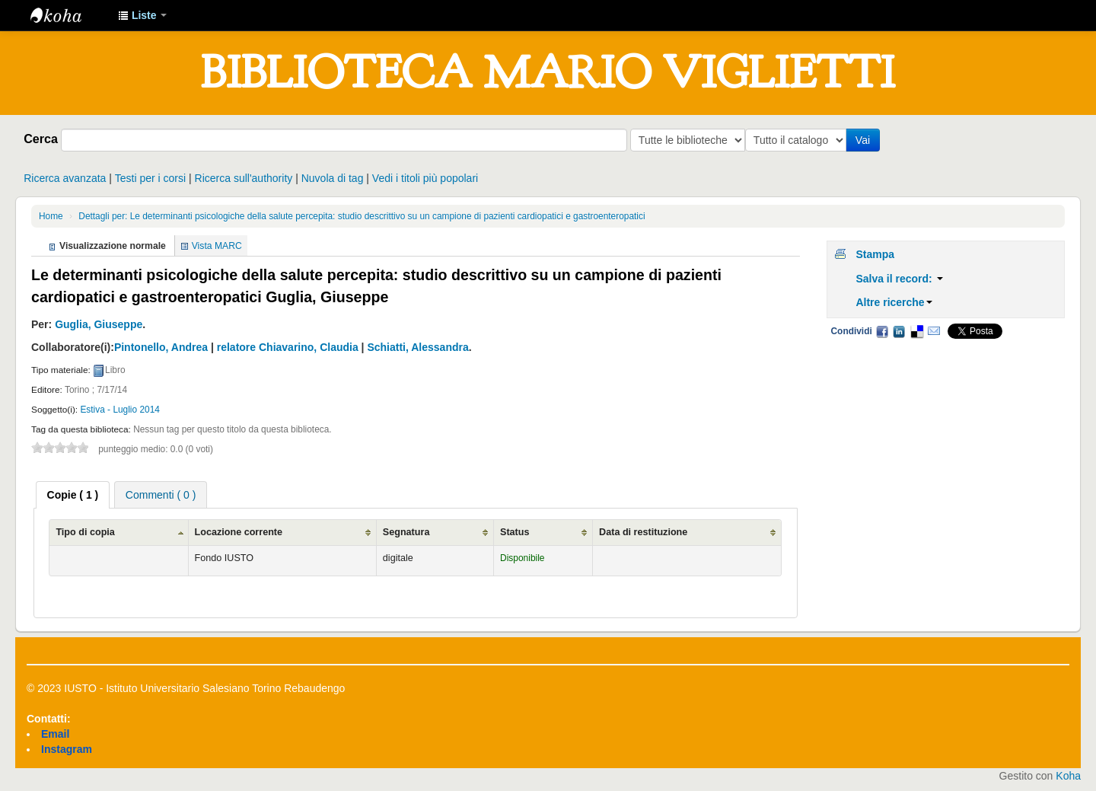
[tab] (73, 495)
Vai (866, 140)
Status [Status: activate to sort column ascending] (515, 532)
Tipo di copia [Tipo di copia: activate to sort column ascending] (85, 532)
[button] (142, 15)
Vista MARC (217, 246)
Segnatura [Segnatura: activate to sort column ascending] (406, 532)
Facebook (882, 331)
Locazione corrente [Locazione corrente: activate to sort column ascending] (238, 532)
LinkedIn (898, 331)
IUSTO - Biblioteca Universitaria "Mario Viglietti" (68, 15)
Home (51, 216)
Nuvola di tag (332, 178)
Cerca (41, 138)
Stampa (874, 254)
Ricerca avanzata (65, 178)
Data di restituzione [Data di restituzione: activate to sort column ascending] (643, 532)
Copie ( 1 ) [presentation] (73, 495)
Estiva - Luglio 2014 (119, 409)
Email (933, 331)
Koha (1068, 776)
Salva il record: (898, 279)
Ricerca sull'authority (244, 178)
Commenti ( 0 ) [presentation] (161, 495)
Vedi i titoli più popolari (425, 178)
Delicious (916, 331)
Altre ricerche (893, 302)
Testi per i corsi (150, 178)
